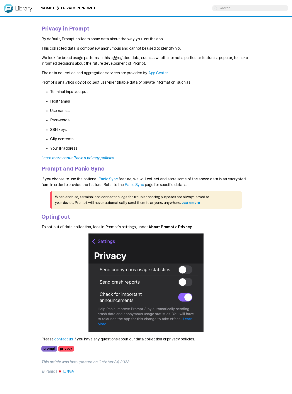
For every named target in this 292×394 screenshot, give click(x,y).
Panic (8, 6)
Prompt (47, 8)
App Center (158, 73)
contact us (63, 339)
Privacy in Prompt (78, 8)
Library (23, 8)
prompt (49, 348)
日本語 (68, 371)
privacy (66, 348)
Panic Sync (108, 179)
